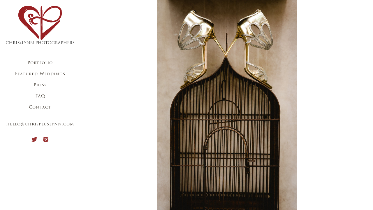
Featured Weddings (40, 74)
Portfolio (40, 63)
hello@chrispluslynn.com (40, 124)
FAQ (40, 96)
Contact (40, 107)
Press (40, 85)
